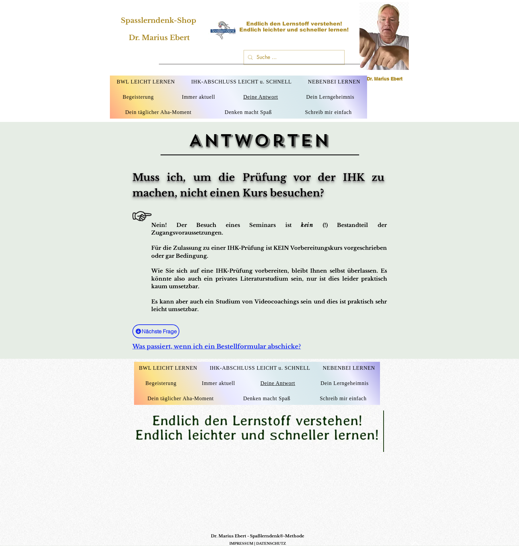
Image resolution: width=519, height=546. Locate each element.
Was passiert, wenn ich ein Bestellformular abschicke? (216, 346)
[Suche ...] (293, 57)
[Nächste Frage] (155, 331)
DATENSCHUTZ (271, 543)
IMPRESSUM (241, 543)
